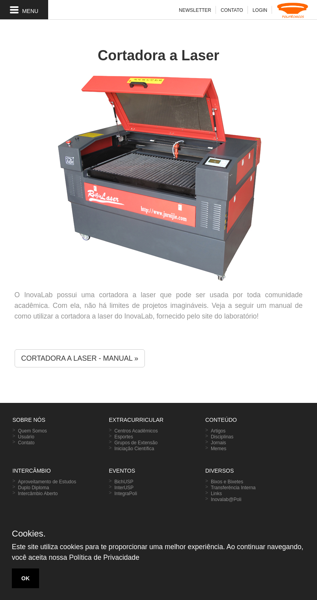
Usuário (26, 436)
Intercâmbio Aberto (38, 493)
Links (216, 493)
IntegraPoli (125, 493)
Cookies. (29, 534)
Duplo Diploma (33, 487)
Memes (218, 448)
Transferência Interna (233, 487)
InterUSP (124, 487)
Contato (26, 442)
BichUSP (123, 481)
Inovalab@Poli (226, 499)
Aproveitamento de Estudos (47, 481)
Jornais (218, 442)
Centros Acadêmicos (136, 431)
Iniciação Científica (134, 448)
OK (25, 578)
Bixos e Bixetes (227, 481)
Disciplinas (222, 436)
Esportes (123, 436)
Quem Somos (32, 431)
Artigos (218, 431)
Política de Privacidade (104, 557)
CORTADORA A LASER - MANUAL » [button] (80, 358)
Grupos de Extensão (136, 442)
